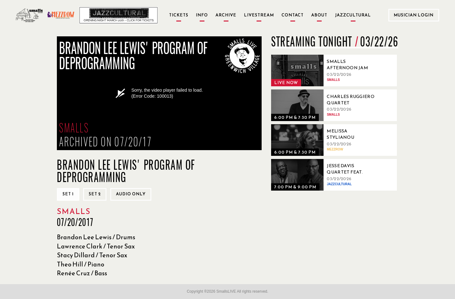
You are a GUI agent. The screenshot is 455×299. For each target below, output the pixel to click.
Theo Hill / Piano (80, 264)
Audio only (131, 194)
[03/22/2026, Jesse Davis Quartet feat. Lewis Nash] (325, 175)
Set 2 (95, 194)
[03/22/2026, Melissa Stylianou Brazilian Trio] (325, 140)
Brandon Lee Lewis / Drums (96, 237)
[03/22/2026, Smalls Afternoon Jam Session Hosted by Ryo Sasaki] (325, 70)
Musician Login (414, 15)
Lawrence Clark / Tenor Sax (96, 246)
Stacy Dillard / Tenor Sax (92, 255)
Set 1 (68, 194)
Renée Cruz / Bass (82, 273)
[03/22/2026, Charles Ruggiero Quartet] (325, 105)
